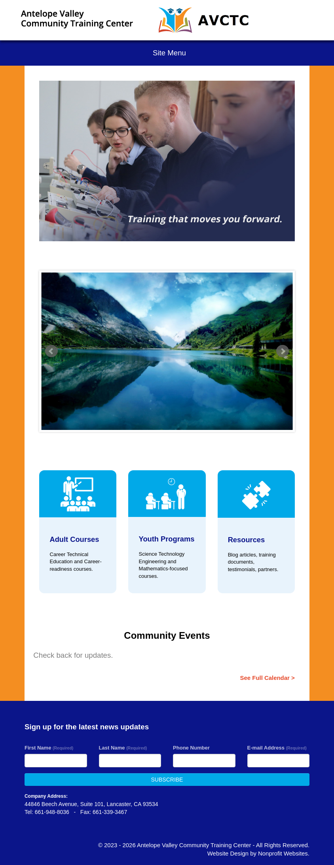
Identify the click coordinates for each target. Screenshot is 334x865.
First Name (49, 748)
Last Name (123, 748)
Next (282, 351)
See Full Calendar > (267, 677)
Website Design (228, 853)
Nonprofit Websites (283, 853)
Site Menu (167, 53)
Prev (51, 351)
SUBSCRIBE (167, 779)
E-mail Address (277, 748)
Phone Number (191, 748)
